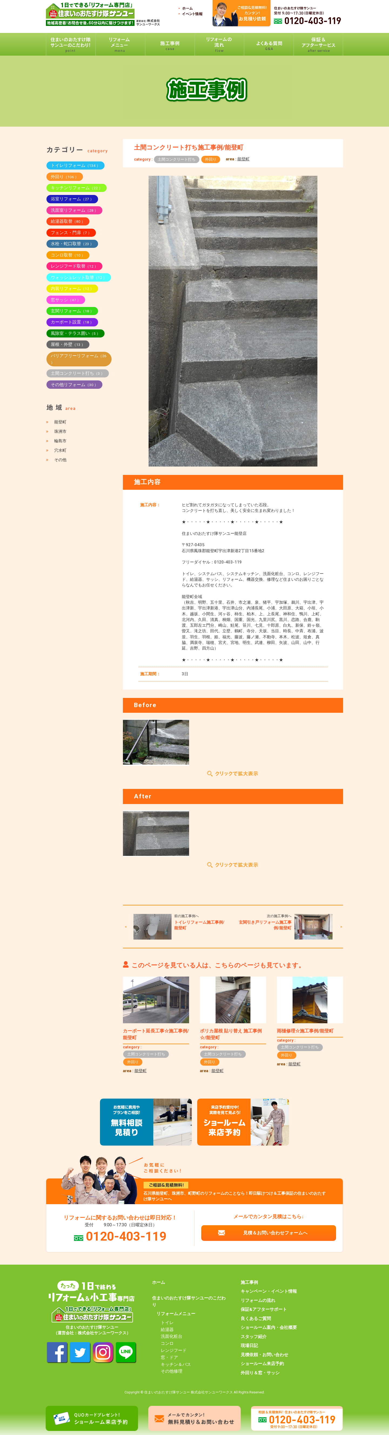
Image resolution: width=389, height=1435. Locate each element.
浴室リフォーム (72, 198)
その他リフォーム (74, 384)
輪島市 (60, 440)
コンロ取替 (68, 255)
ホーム (158, 1282)
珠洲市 (60, 431)
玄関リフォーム (72, 310)
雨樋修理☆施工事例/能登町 (305, 1031)
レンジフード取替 (74, 266)
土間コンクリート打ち (177, 159)
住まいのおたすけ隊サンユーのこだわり (189, 1301)
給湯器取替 (68, 221)
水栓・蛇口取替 (72, 243)
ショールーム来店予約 (262, 1363)
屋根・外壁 (68, 344)
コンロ (167, 1343)
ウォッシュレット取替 (79, 277)
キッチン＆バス (176, 1364)
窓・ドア (169, 1357)
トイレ (167, 1322)
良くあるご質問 (256, 1318)
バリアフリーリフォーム (78, 358)
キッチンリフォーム (76, 187)
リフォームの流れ (258, 1300)
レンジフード (174, 1350)
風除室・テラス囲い (75, 333)
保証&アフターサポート (264, 1309)
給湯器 (167, 1329)
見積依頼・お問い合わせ (264, 1354)
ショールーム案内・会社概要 (269, 1327)
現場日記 (249, 1345)
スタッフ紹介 (254, 1336)
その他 (60, 459)
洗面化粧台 (171, 1336)
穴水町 (60, 450)
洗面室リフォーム (74, 210)
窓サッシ (66, 299)
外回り (210, 159)
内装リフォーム (72, 288)
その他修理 (171, 1371)
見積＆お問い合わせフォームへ (275, 1232)
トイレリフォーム (75, 165)
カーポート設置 (72, 322)
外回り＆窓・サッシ (260, 1372)
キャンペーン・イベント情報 (269, 1291)
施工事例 (249, 1282)
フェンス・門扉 (71, 232)
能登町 (243, 159)
